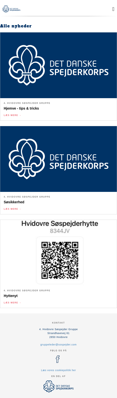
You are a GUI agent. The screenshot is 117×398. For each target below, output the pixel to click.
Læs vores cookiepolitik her (58, 370)
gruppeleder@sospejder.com (58, 344)
